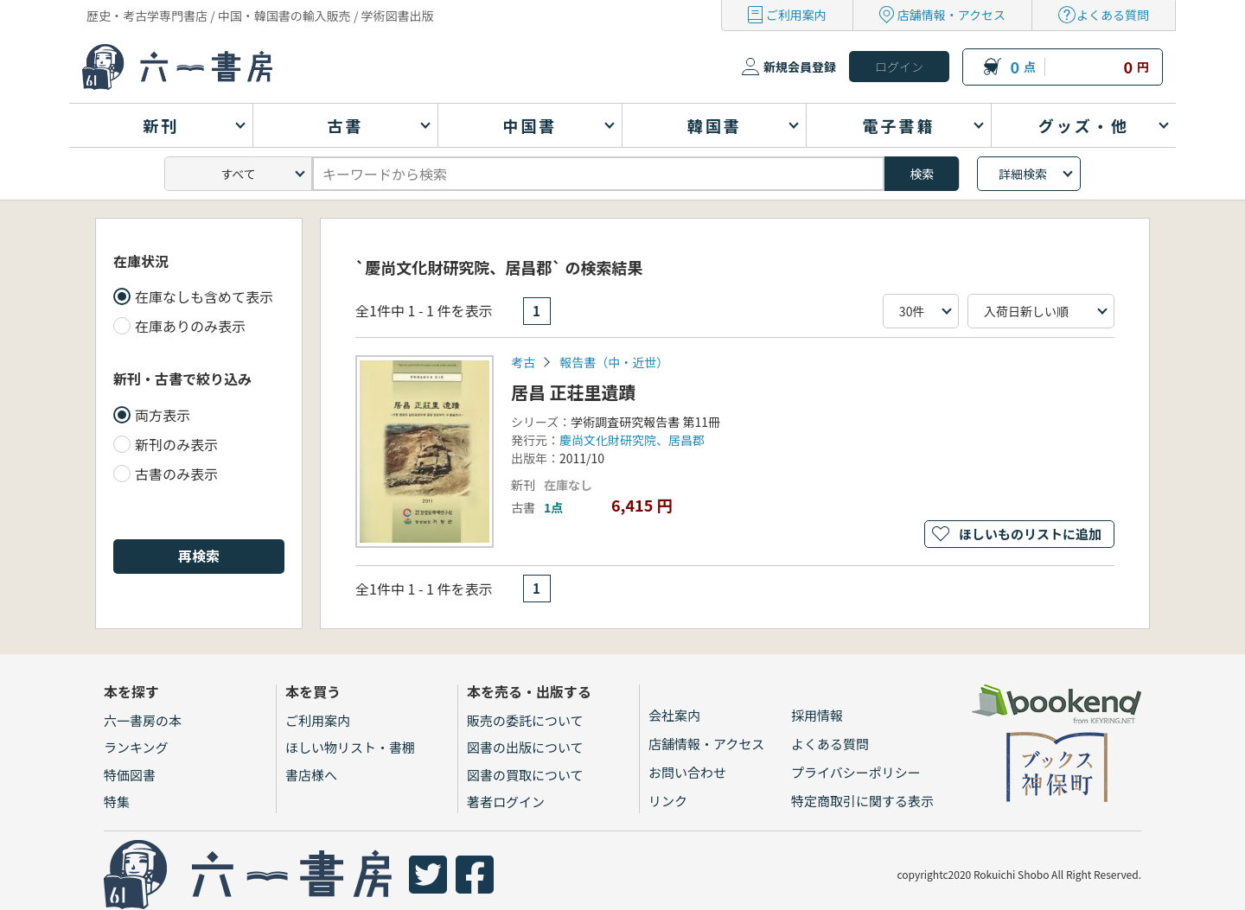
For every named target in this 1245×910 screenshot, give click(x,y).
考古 (523, 362)
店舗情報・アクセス (951, 14)
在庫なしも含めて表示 (204, 296)
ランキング (136, 747)
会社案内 (674, 715)
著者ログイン (506, 801)
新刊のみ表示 (176, 444)
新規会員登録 (799, 66)
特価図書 (130, 775)
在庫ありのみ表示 (190, 325)
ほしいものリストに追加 (1030, 534)
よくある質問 (1112, 14)
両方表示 (162, 414)
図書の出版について (525, 747)
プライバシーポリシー (856, 772)
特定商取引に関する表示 (862, 801)
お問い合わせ (687, 772)
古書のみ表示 (176, 473)
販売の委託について (525, 720)
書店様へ (311, 775)
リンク (667, 801)
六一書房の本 (143, 720)
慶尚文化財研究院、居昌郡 (632, 440)
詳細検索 (1023, 173)
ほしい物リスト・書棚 (350, 747)
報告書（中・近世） (613, 362)
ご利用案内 (796, 14)
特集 (117, 801)
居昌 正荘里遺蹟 (573, 391)
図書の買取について (525, 775)
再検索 (199, 555)
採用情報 (817, 715)
